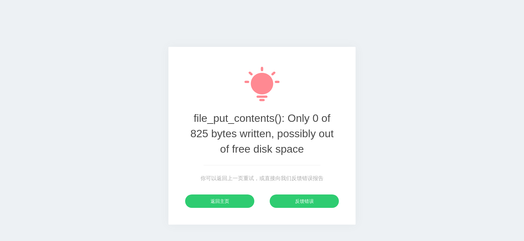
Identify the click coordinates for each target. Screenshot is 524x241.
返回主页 (220, 201)
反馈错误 (304, 201)
